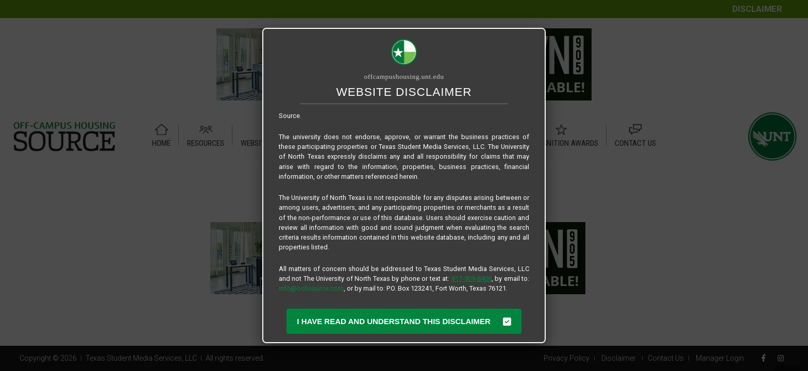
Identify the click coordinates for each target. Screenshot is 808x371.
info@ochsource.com (311, 288)
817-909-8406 (471, 278)
